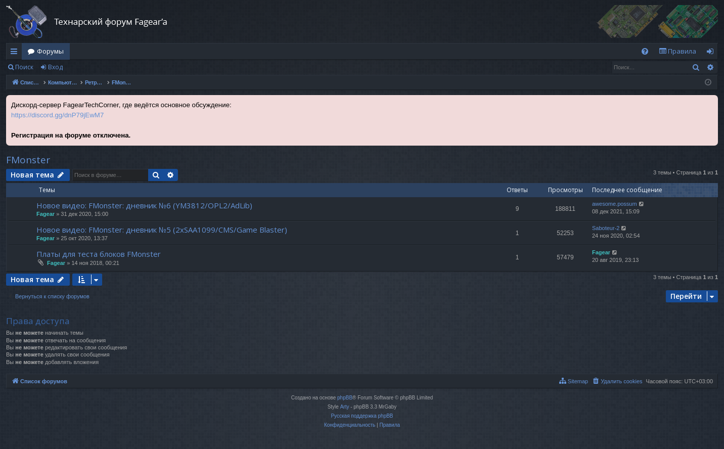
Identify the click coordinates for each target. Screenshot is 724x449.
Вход (55, 67)
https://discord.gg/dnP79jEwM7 (57, 115)
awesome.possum (614, 204)
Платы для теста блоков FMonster (98, 254)
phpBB (344, 397)
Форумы (50, 51)
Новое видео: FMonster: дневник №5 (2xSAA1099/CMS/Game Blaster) (161, 229)
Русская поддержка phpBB (362, 416)
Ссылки (16, 53)
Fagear (45, 214)
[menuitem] (645, 51)
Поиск (24, 67)
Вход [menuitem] (712, 53)
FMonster (28, 159)
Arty (344, 407)
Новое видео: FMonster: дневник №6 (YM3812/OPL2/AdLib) (144, 205)
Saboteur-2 (605, 228)
